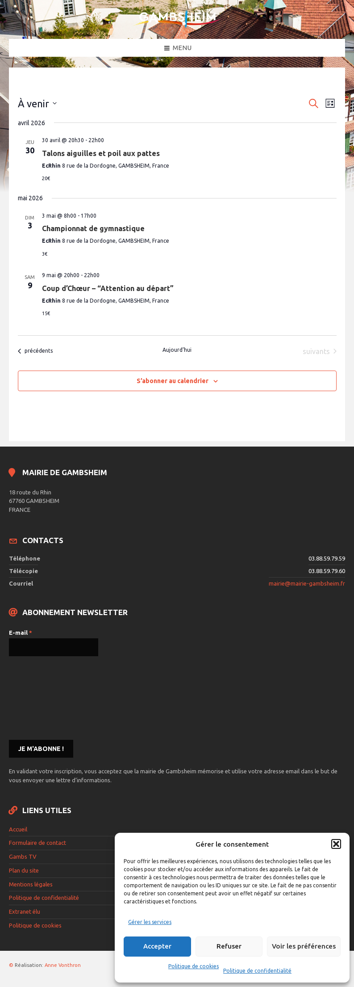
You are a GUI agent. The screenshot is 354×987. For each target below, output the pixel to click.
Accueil (18, 829)
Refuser (229, 946)
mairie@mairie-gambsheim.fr (307, 583)
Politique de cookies (193, 966)
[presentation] (45, 697)
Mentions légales (31, 884)
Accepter (157, 946)
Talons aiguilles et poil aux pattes (101, 153)
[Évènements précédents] (35, 351)
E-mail (20, 632)
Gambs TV (23, 856)
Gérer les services (149, 922)
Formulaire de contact (37, 842)
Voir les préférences (304, 946)
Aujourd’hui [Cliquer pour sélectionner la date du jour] (177, 350)
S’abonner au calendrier (172, 380)
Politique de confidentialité (257, 971)
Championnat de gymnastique (93, 228)
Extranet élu (24, 911)
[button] (336, 843)
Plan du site (24, 870)
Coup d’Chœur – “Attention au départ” (108, 288)
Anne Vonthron (63, 965)
